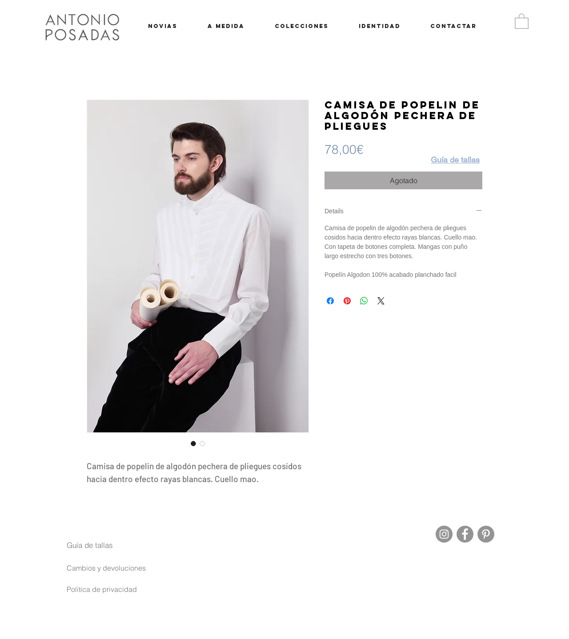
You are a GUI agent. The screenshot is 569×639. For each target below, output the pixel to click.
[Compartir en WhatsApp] (364, 301)
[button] (522, 20)
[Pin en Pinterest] (347, 301)
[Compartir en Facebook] (330, 301)
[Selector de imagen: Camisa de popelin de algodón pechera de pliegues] (193, 443)
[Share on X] (381, 301)
